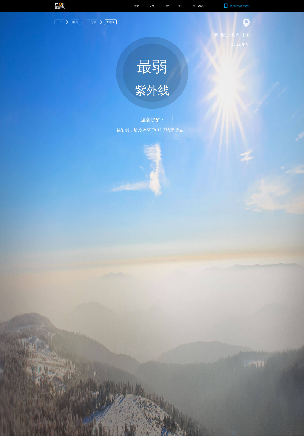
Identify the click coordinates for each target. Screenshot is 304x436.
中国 (75, 22)
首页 (137, 6)
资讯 (181, 6)
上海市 (92, 22)
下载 (166, 6)
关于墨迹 (198, 6)
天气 (151, 6)
